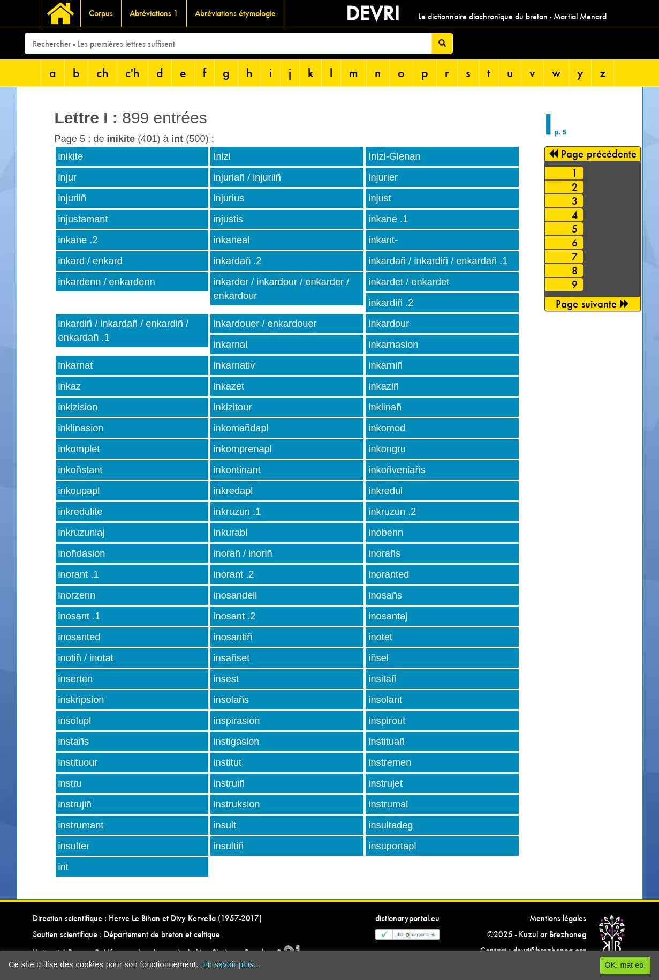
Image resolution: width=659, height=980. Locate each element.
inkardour (388, 323)
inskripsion (81, 699)
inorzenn (77, 595)
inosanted (79, 637)
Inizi (221, 156)
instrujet (385, 783)
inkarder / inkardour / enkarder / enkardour (281, 288)
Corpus (101, 13)
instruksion (236, 804)
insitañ (382, 679)
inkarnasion (393, 344)
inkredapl (233, 490)
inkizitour (232, 407)
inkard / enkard (90, 261)
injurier (383, 177)
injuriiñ (72, 198)
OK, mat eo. (625, 965)
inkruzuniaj (81, 532)
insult (224, 825)
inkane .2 (78, 240)
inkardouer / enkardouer (264, 323)
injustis (228, 219)
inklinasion (81, 428)
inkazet (228, 386)
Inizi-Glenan (394, 156)
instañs (73, 741)
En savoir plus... (231, 964)
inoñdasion (81, 553)
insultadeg (390, 825)
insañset (231, 658)
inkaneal (231, 240)
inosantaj (387, 616)
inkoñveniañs (396, 470)
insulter (74, 846)
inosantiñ (232, 637)
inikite (71, 156)
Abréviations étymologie (235, 13)
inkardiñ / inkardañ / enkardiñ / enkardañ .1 (123, 330)
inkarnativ (234, 365)
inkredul (385, 490)
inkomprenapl (242, 449)
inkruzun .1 (237, 511)
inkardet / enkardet (408, 281)
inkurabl (230, 532)
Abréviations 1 (154, 13)
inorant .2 (233, 574)
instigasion (236, 741)
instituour (78, 762)
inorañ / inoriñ (242, 553)
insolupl (75, 720)
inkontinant (236, 470)
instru (70, 783)
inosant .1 (79, 616)
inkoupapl (79, 490)
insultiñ (228, 846)
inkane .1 (388, 219)
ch (102, 72)
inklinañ (385, 407)
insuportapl (392, 846)
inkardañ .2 (237, 261)
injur (67, 177)
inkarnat (75, 365)
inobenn (385, 532)
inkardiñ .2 (390, 302)
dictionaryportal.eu (407, 918)
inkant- (383, 240)
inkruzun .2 (392, 511)
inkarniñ (385, 365)
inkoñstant (80, 470)
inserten (75, 679)
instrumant (81, 825)
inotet (380, 637)
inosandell (235, 595)
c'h (132, 72)
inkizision (78, 407)
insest (226, 679)
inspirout (386, 720)
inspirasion (236, 720)
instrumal (388, 804)
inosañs (385, 595)
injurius (228, 198)
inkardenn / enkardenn (106, 281)
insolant (385, 699)
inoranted (388, 574)
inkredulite (80, 511)
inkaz (69, 386)
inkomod (386, 428)
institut (227, 762)
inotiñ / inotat (85, 658)
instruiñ (229, 783)
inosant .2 (234, 616)
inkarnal (230, 344)
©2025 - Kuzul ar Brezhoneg (536, 934)
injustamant (83, 219)
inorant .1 (78, 574)
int (63, 867)
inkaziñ (383, 386)
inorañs (384, 553)
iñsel (378, 658)
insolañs (231, 699)
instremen (389, 762)
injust (379, 198)
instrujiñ (75, 804)
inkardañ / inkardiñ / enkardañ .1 (437, 261)
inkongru (387, 449)
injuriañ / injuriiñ (247, 177)
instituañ (386, 741)
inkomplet (79, 449)
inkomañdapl (240, 428)
